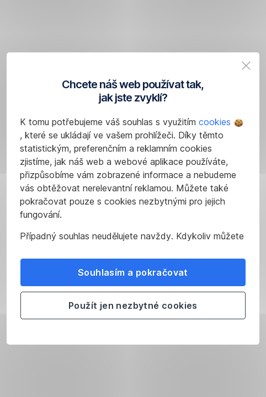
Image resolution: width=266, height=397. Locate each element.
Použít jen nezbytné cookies (133, 305)
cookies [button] (221, 121)
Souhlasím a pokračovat (133, 272)
